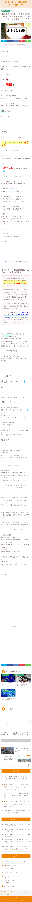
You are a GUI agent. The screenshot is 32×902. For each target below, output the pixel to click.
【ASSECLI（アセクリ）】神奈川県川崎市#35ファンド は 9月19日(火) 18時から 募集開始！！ (17, 795)
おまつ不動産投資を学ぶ (11, 865)
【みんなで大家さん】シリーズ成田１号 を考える (16, 825)
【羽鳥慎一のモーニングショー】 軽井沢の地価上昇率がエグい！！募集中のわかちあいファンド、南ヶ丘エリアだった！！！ (17, 787)
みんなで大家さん (11, 868)
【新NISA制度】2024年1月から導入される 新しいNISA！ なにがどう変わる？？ (17, 811)
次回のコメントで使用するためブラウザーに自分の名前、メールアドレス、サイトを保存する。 (15, 735)
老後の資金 (9, 882)
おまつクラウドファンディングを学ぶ (15, 861)
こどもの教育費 (10, 880)
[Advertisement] (16, 608)
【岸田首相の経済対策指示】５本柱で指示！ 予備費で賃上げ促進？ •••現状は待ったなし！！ (16, 778)
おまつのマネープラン (10, 877)
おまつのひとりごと (6, 10)
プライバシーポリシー (14, 897)
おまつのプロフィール (10, 873)
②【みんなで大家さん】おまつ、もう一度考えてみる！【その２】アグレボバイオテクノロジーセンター (16, 841)
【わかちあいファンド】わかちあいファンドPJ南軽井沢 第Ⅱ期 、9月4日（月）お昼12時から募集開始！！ (17, 804)
